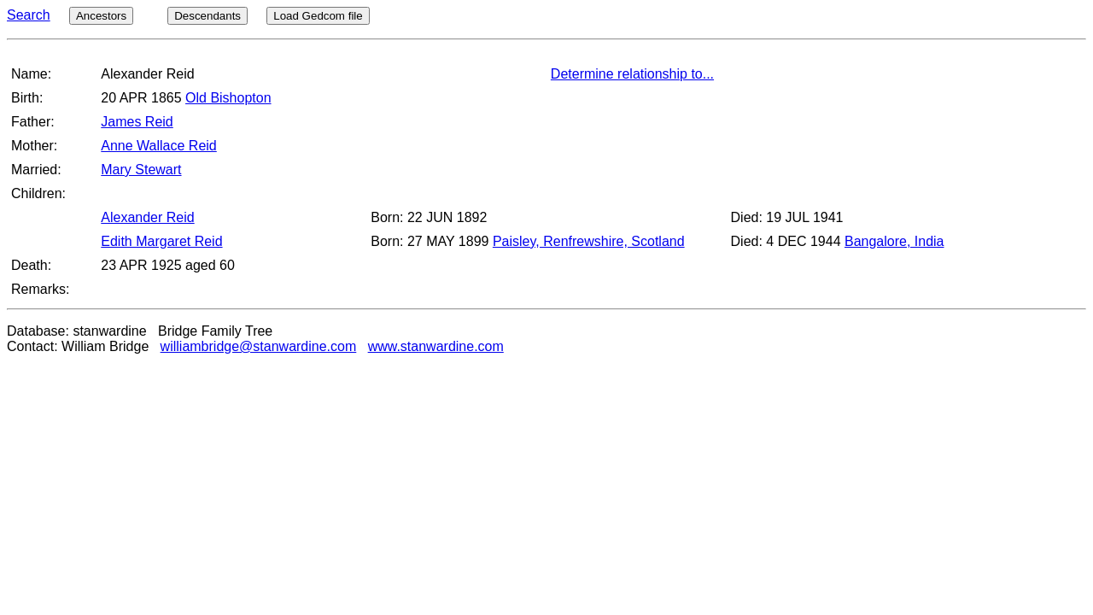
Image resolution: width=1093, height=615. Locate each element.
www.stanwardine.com (436, 346)
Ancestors (101, 15)
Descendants (207, 15)
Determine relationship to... (632, 74)
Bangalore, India (894, 241)
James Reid (136, 121)
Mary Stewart (141, 169)
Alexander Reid (147, 217)
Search (28, 15)
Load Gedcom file (317, 15)
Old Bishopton (228, 98)
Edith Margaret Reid (161, 241)
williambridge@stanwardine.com (259, 346)
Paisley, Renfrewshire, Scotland (589, 241)
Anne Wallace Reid (158, 145)
